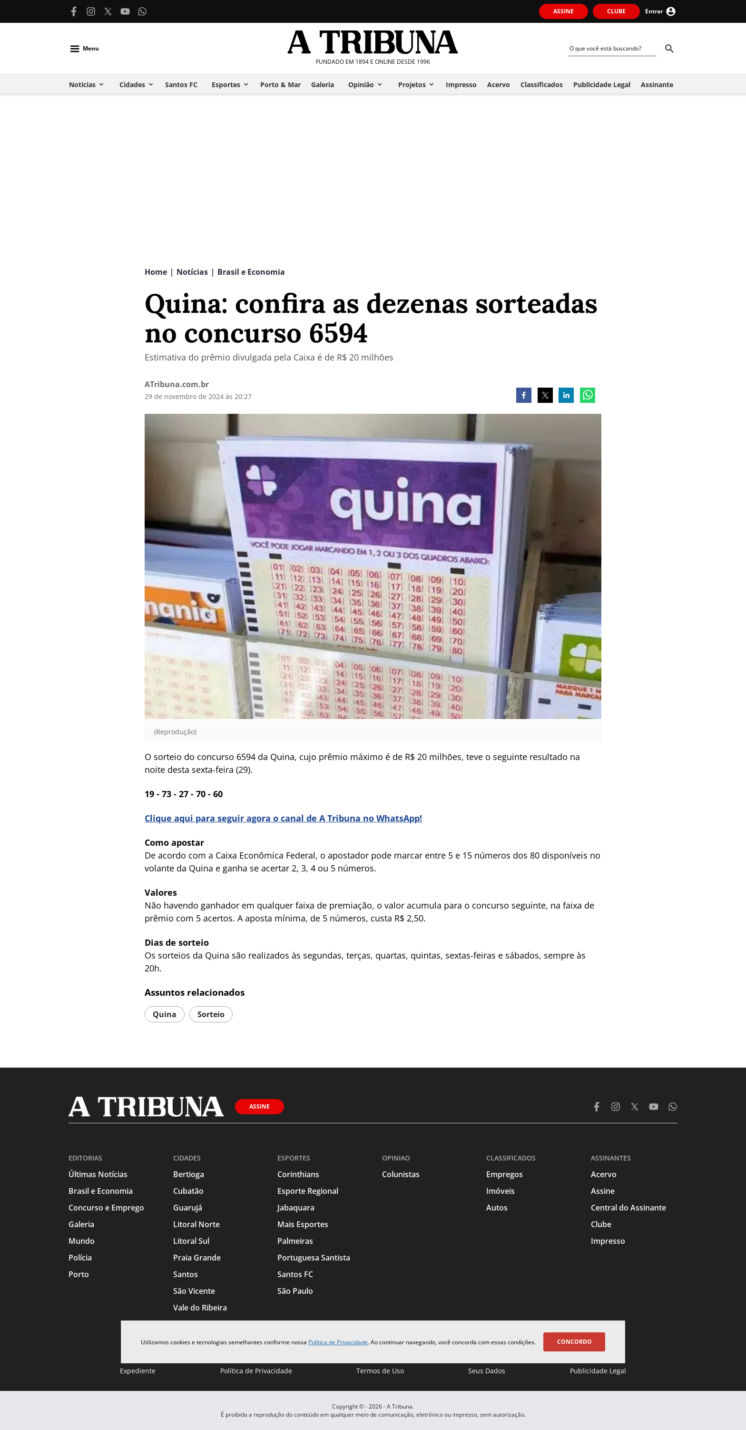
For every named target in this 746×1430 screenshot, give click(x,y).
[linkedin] (566, 396)
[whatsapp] (587, 396)
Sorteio (211, 1014)
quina (165, 1014)
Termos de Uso (380, 1370)
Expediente (138, 1370)
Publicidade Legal (598, 1370)
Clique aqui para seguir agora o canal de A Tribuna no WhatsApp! (283, 818)
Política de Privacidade (338, 1342)
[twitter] (545, 396)
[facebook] (523, 396)
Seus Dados (486, 1370)
